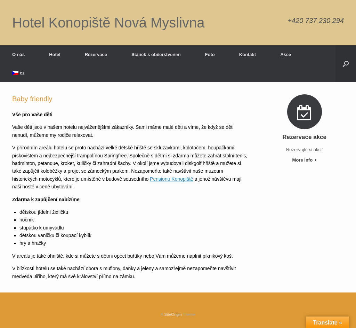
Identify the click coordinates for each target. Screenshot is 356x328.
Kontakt (247, 54)
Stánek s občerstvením (156, 54)
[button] (345, 63)
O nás (18, 54)
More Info (304, 160)
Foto (210, 54)
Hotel (54, 54)
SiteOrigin (173, 314)
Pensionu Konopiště (171, 179)
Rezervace (96, 54)
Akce (285, 54)
